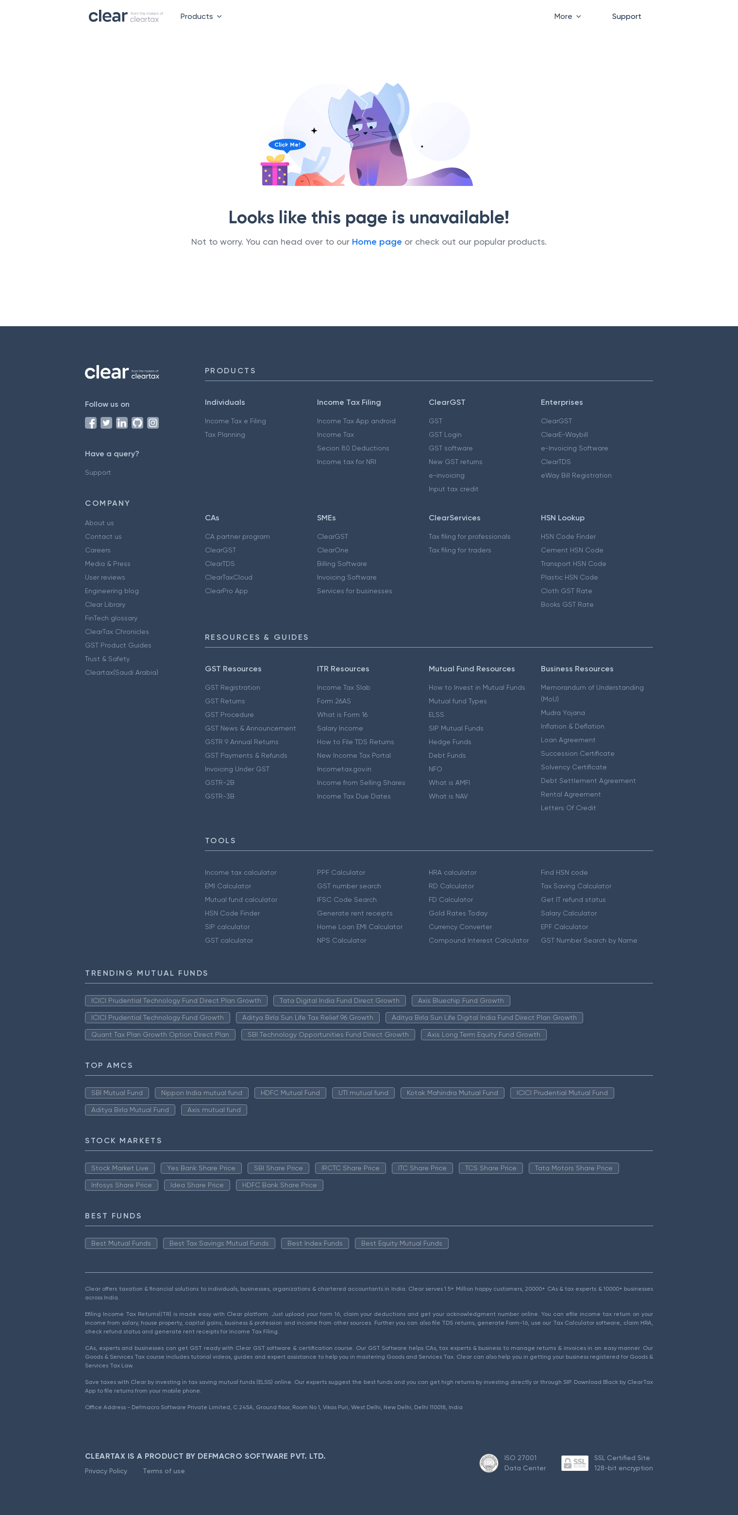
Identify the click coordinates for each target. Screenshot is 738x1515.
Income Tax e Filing (235, 421)
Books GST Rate (567, 604)
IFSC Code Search (347, 899)
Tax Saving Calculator (576, 886)
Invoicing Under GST (237, 769)
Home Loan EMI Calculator (360, 927)
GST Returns (225, 701)
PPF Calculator (341, 872)
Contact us (103, 536)
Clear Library (105, 604)
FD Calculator (451, 899)
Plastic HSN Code (569, 577)
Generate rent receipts (355, 913)
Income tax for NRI (346, 462)
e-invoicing (447, 475)
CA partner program (237, 536)
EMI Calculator (228, 886)
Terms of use (164, 1471)
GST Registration (232, 687)
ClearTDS (556, 462)
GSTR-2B (220, 782)
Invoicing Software (347, 577)
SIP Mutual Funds (456, 728)
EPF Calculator (564, 927)
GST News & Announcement (250, 728)
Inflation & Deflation (572, 726)
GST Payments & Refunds (246, 755)
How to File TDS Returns (355, 742)
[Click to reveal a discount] (274, 165)
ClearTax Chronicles (117, 631)
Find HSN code (564, 872)
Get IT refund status (573, 899)
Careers (98, 550)
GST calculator (229, 940)
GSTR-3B (220, 796)
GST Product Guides (118, 645)
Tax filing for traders (460, 550)
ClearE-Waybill (564, 434)
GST (435, 421)
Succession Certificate (578, 753)
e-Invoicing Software (574, 448)
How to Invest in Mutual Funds (477, 687)
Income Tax (335, 434)
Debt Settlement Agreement (588, 780)
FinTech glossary (111, 618)
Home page (377, 241)
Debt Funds (447, 755)
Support (626, 16)
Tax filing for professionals (470, 536)
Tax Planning (225, 434)
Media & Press (108, 563)
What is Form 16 (342, 714)
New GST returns (456, 462)
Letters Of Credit (568, 808)
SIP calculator (227, 927)
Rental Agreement (571, 794)
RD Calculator (451, 886)
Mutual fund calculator (241, 899)
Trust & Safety (107, 659)
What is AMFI (449, 782)
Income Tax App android (356, 421)
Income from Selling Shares (361, 782)
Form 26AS (334, 701)
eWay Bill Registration (576, 475)
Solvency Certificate (574, 767)
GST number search (349, 886)
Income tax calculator (240, 872)
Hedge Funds (450, 742)
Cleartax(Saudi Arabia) (121, 672)
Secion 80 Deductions (353, 448)
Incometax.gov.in (344, 769)
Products (203, 16)
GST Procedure (229, 714)
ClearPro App (226, 591)
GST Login (445, 434)
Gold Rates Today (458, 913)
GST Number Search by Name (589, 940)
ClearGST (556, 421)
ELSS (436, 714)
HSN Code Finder (568, 536)
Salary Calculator (569, 913)
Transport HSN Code (573, 563)
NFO (435, 769)
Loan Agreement (568, 740)
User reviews (105, 577)
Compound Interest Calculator (479, 940)
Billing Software (342, 563)
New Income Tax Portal (354, 755)
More (569, 16)
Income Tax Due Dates (354, 796)
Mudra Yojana (563, 712)
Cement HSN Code (572, 550)
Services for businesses (354, 591)
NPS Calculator (341, 940)
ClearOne (333, 550)
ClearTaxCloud (228, 577)
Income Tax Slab (343, 687)
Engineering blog (112, 591)
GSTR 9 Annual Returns (242, 742)
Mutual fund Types (458, 701)
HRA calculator (452, 872)
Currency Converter (460, 927)
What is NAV (448, 796)
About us (99, 523)
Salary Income (340, 728)
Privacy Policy (106, 1471)
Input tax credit (454, 489)
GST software (451, 448)
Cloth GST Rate (566, 591)
